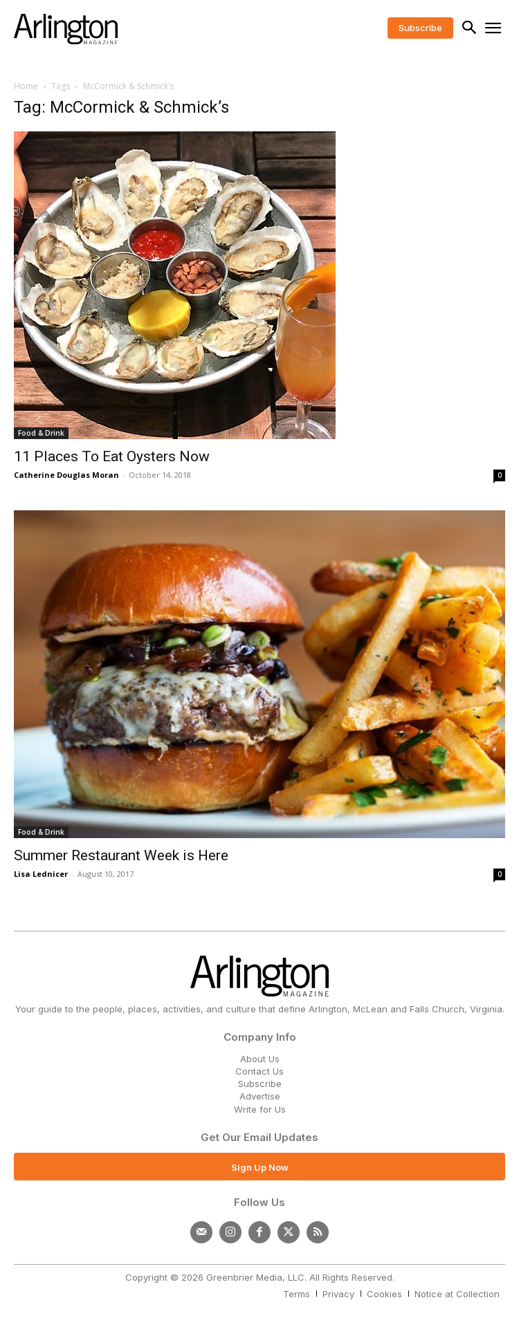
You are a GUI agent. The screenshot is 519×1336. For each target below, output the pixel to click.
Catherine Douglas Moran (66, 475)
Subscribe (260, 1083)
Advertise (259, 1096)
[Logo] (66, 29)
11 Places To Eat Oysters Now (112, 456)
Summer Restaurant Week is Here (121, 855)
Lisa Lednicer (41, 874)
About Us (260, 1058)
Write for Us (260, 1109)
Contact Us (259, 1071)
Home (26, 86)
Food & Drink (41, 433)
